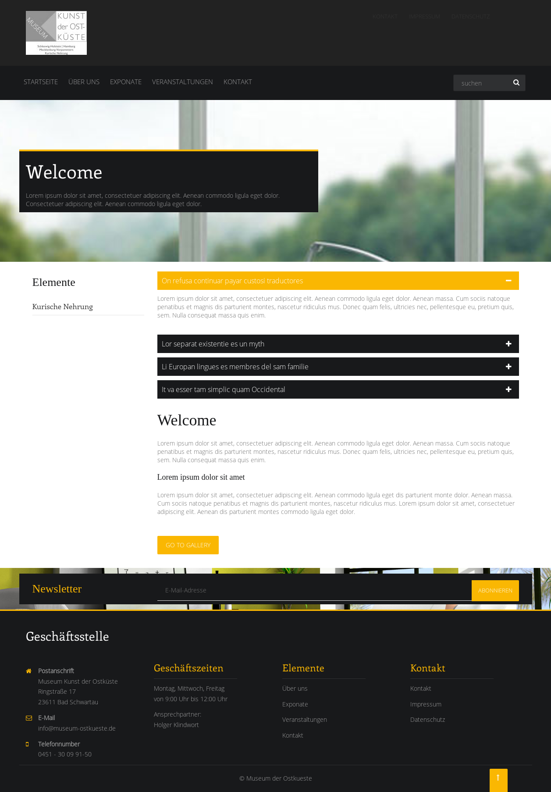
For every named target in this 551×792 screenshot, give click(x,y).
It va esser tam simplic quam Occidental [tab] (216, 389)
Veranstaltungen (182, 81)
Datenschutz (470, 16)
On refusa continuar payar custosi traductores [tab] (225, 280)
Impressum (424, 16)
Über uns (84, 81)
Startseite (41, 81)
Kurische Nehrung (55, 306)
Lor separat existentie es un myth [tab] (206, 344)
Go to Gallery (181, 545)
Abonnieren (495, 590)
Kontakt (385, 16)
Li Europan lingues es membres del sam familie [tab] (228, 366)
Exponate (126, 81)
